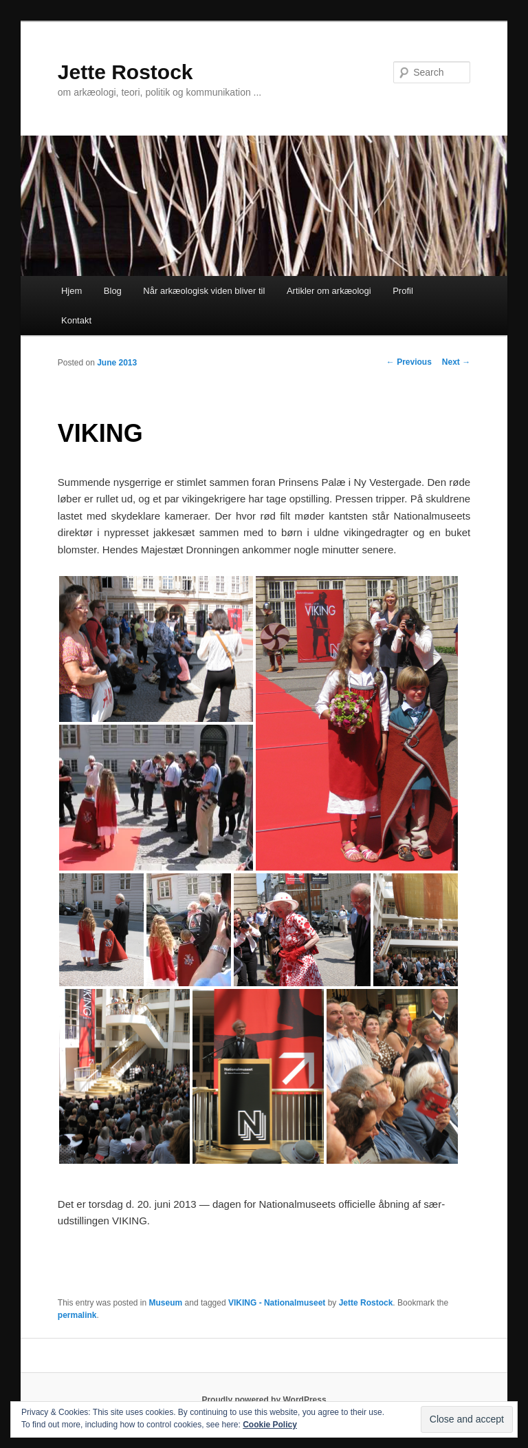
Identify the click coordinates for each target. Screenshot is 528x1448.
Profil (403, 291)
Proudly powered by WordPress (263, 1400)
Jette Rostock (125, 72)
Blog (113, 291)
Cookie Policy (270, 1424)
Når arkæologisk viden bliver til (204, 291)
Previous (409, 362)
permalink (77, 1315)
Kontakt (76, 320)
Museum (166, 1303)
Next (456, 362)
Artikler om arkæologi (329, 291)
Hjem (71, 291)
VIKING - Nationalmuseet (276, 1303)
